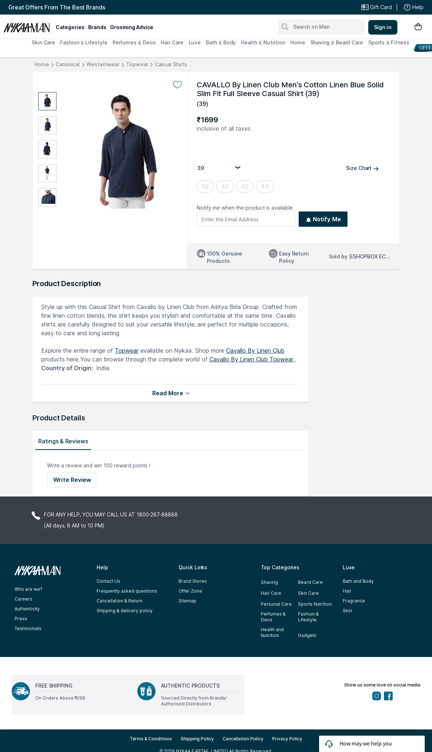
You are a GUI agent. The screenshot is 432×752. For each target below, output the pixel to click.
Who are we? (28, 589)
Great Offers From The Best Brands (56, 7)
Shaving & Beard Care (336, 42)
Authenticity (27, 609)
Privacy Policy (287, 738)
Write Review (72, 479)
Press (21, 618)
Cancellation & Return (119, 600)
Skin (347, 610)
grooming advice (131, 27)
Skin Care (43, 42)
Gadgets (307, 635)
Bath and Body (358, 581)
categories (70, 27)
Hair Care (172, 42)
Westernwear (102, 64)
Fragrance (354, 600)
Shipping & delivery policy (124, 610)
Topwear (137, 64)
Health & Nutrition (263, 42)
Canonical (68, 64)
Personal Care (276, 604)
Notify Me (323, 219)
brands (97, 27)
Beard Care (310, 582)
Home (297, 42)
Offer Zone (190, 591)
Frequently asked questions (127, 591)
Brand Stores (192, 581)
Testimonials (28, 628)
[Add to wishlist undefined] (177, 84)
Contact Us (108, 581)
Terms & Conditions (151, 738)
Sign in (383, 27)
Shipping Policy (197, 738)
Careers (23, 599)
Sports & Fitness (388, 42)
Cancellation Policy (243, 738)
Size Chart (362, 168)
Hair (347, 591)
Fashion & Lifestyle (83, 42)
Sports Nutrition (315, 604)
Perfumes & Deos (134, 42)
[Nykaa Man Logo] (29, 25)
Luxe (195, 42)
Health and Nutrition (272, 632)
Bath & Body (221, 42)
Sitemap (187, 600)
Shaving (269, 582)
